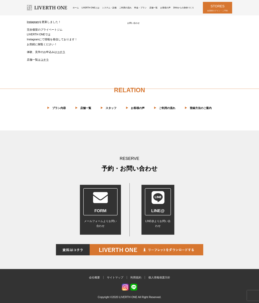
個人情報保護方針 (159, 277)
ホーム (76, 7)
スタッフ (111, 108)
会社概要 (94, 277)
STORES (217, 8)
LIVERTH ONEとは (90, 7)
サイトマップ (115, 277)
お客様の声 (165, 7)
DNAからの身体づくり (183, 7)
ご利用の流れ (125, 7)
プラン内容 (59, 108)
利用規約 (135, 277)
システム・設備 (109, 7)
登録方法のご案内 (201, 108)
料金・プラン (140, 7)
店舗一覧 (153, 7)
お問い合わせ (133, 23)
